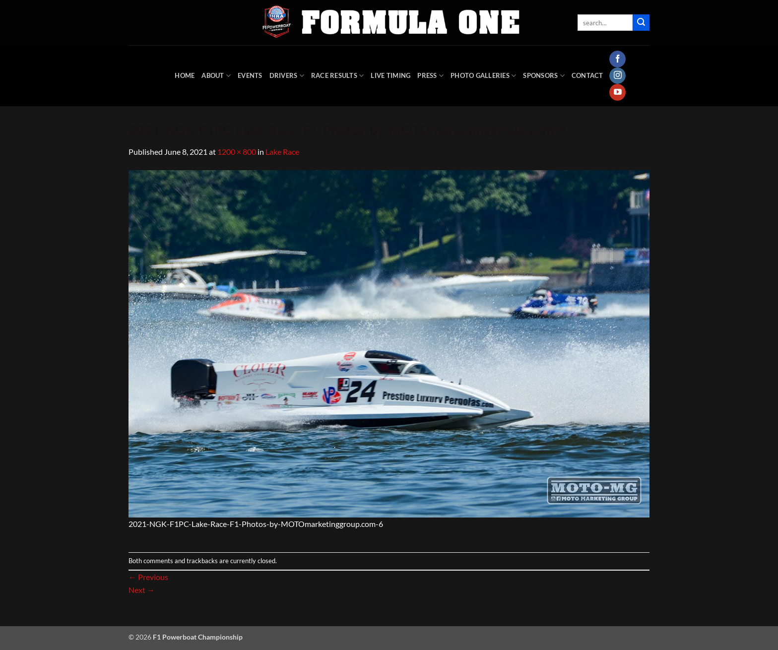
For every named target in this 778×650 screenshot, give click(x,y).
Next (142, 589)
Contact (587, 75)
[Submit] (641, 22)
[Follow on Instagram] (617, 75)
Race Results (337, 75)
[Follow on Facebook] (617, 59)
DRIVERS (286, 75)
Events (250, 75)
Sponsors (544, 75)
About (216, 75)
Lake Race (282, 151)
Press (430, 75)
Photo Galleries (483, 75)
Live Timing (390, 75)
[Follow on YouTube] (617, 92)
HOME (184, 75)
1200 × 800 (236, 151)
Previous (148, 577)
